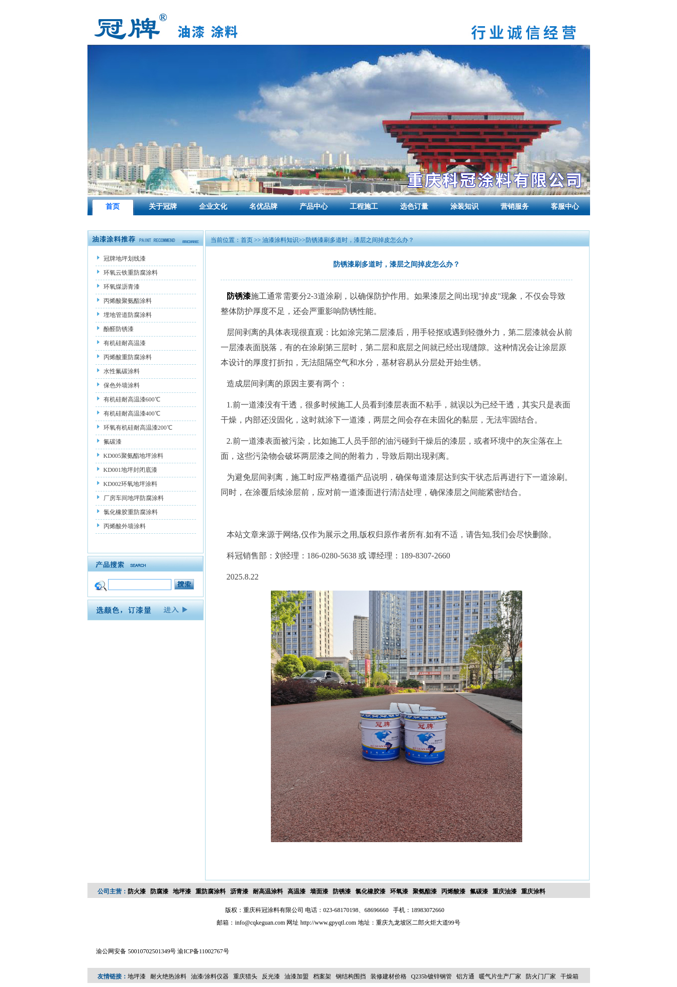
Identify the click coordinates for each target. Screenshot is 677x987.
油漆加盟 (296, 976)
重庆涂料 (533, 891)
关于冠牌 (163, 206)
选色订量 (414, 206)
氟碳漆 (479, 891)
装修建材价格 (388, 976)
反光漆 (271, 976)
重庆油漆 (505, 891)
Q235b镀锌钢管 (431, 976)
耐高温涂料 (268, 891)
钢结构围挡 (351, 976)
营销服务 (515, 206)
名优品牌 (263, 206)
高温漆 (296, 891)
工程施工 (364, 206)
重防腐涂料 (211, 891)
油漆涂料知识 (280, 239)
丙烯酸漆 (453, 891)
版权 (231, 910)
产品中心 (314, 206)
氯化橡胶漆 (370, 891)
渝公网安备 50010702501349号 (136, 951)
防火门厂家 (541, 976)
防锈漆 (342, 891)
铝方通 (465, 976)
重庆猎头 (245, 976)
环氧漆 (399, 891)
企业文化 (213, 206)
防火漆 (137, 891)
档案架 (322, 976)
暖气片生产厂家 (500, 976)
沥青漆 (239, 891)
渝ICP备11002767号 (203, 951)
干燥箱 (569, 976)
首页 (113, 206)
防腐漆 (159, 891)
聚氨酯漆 (425, 891)
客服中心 (565, 206)
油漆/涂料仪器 (210, 976)
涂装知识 (464, 206)
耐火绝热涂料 (168, 976)
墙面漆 (319, 891)
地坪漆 (182, 891)
